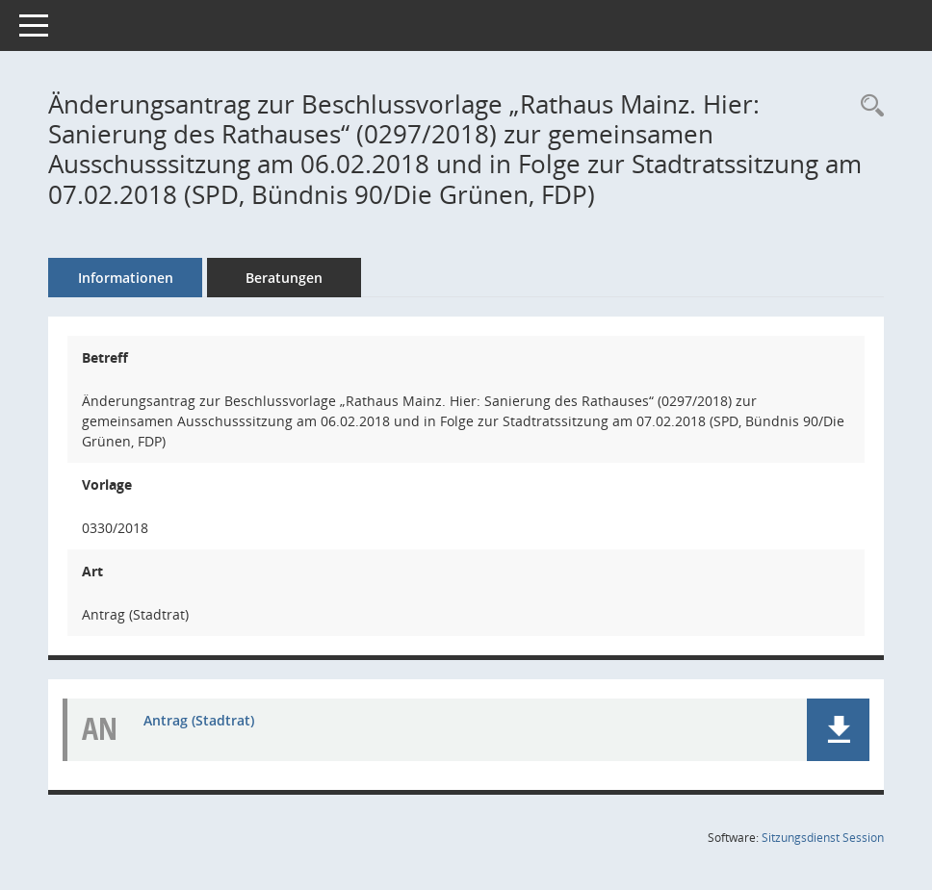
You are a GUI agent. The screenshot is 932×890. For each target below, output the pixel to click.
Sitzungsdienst (823, 837)
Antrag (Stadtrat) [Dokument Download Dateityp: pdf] (198, 720)
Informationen (125, 277)
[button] (838, 730)
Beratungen (284, 277)
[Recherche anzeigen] (867, 106)
